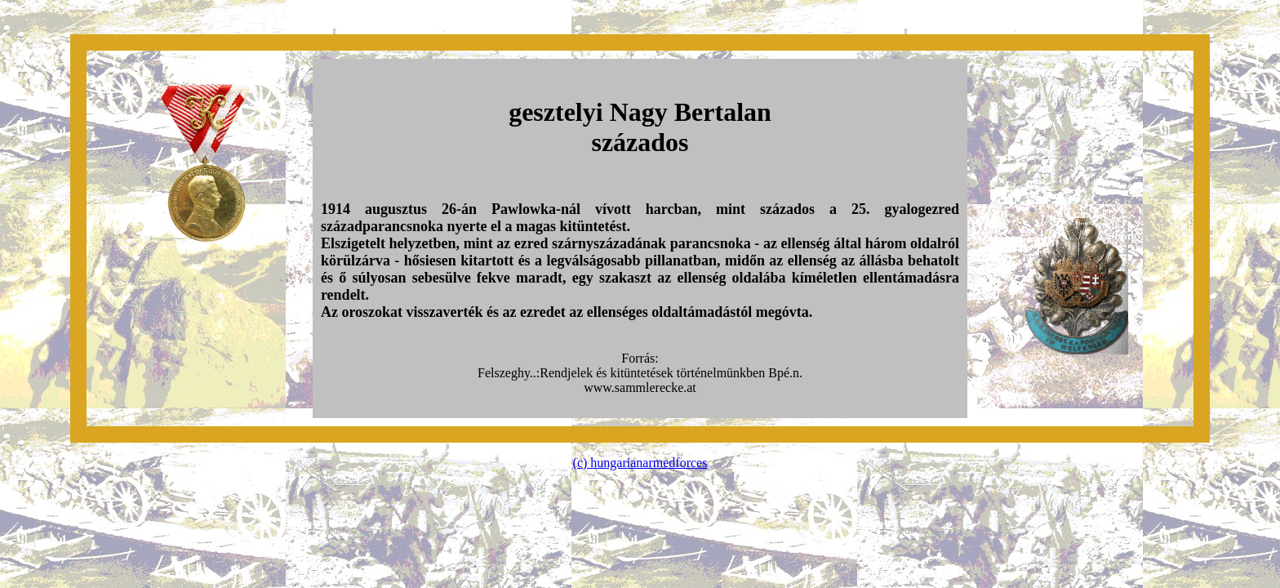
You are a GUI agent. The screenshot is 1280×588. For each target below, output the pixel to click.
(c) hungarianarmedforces (640, 463)
